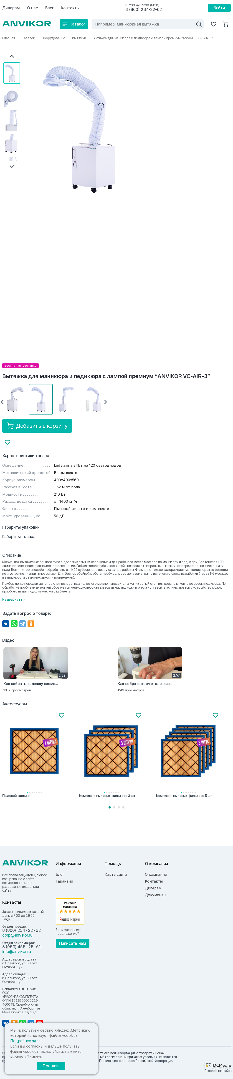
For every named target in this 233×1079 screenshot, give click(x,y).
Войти (219, 7)
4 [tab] (123, 807)
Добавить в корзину (37, 425)
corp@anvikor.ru (17, 935)
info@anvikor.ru (16, 951)
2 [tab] (114, 807)
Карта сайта (116, 874)
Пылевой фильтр (16, 796)
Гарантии (64, 881)
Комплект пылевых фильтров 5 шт (184, 796)
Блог (60, 874)
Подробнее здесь (26, 1040)
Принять (51, 1066)
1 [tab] (110, 807)
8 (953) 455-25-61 (21, 946)
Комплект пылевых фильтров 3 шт (107, 796)
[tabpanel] (39, 756)
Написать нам (72, 943)
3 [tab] (119, 807)
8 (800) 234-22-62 (143, 9)
